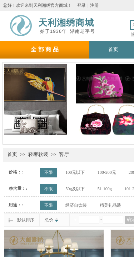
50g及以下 (75, 188)
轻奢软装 (38, 154)
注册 (94, 5)
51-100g (105, 188)
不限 (48, 172)
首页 (12, 154)
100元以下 (75, 172)
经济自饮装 (76, 205)
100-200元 (107, 172)
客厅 (64, 154)
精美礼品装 (110, 205)
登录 (81, 5)
